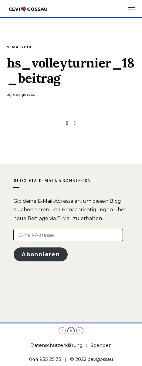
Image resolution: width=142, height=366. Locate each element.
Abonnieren (41, 254)
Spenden (99, 345)
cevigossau (24, 94)
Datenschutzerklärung (56, 345)
